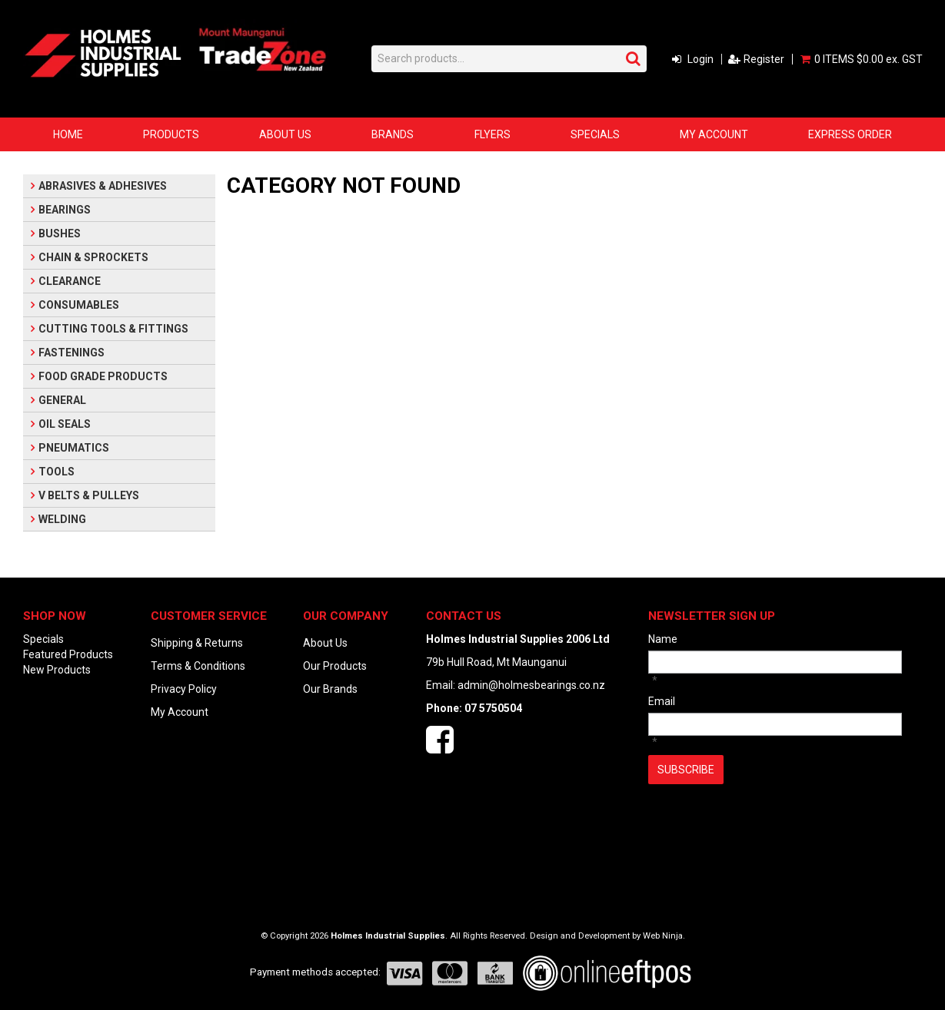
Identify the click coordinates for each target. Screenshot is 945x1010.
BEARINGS (64, 210)
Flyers (492, 134)
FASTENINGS (71, 352)
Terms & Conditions (198, 666)
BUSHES (59, 233)
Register (764, 59)
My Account (714, 134)
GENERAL (62, 400)
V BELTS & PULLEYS (88, 495)
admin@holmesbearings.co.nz (531, 685)
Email (661, 701)
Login (700, 59)
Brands (392, 134)
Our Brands (330, 689)
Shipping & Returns (197, 643)
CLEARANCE (69, 281)
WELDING (62, 519)
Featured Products (68, 654)
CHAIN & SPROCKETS (93, 257)
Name (662, 639)
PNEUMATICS (73, 448)
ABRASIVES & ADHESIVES (102, 186)
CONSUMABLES (78, 305)
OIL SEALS (64, 424)
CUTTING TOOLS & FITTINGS (113, 329)
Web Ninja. (664, 936)
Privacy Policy (184, 689)
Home (68, 134)
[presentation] (765, 822)
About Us (285, 134)
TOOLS (56, 471)
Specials (595, 134)
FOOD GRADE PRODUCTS (103, 376)
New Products (57, 670)
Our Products (335, 666)
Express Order (850, 134)
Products (171, 134)
